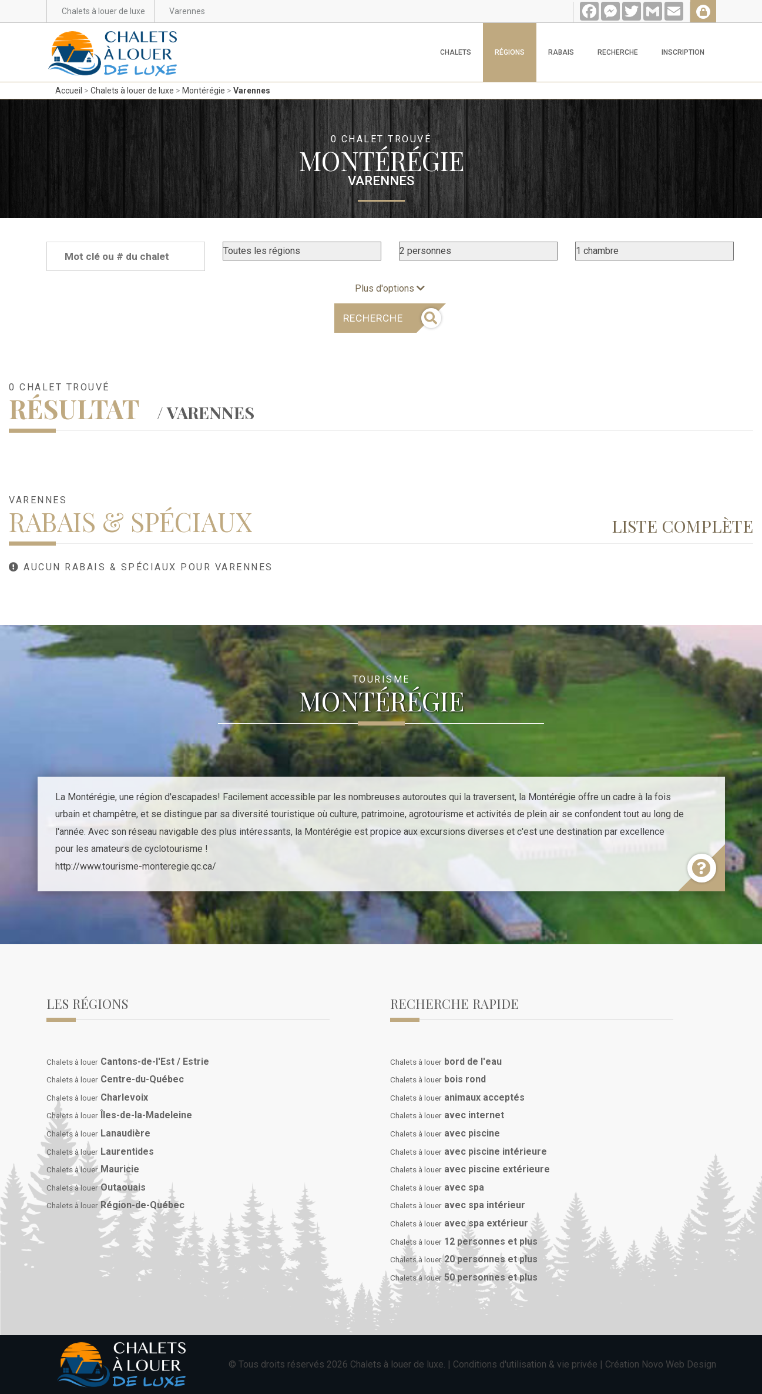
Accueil (68, 90)
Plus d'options (390, 288)
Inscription (683, 52)
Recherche (617, 52)
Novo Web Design (679, 1364)
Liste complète (682, 525)
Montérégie (203, 90)
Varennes (251, 90)
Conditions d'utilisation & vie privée (525, 1364)
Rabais (561, 52)
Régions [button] (510, 52)
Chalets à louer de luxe (132, 90)
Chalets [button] (455, 52)
